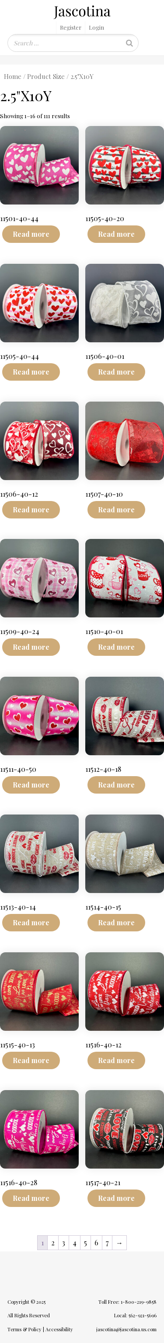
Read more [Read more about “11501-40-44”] (31, 234)
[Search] (129, 42)
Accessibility (59, 1329)
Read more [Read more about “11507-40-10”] (116, 509)
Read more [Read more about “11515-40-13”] (31, 1060)
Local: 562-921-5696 (135, 1315)
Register (70, 27)
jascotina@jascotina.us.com (126, 1329)
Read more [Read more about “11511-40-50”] (31, 784)
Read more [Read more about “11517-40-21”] (116, 1198)
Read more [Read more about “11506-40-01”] (116, 371)
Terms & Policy (24, 1329)
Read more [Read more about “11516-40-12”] (116, 1060)
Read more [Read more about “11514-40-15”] (116, 922)
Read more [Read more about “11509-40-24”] (31, 646)
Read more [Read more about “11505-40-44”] (31, 371)
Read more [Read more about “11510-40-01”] (116, 646)
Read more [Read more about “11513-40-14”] (31, 922)
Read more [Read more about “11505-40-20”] (116, 234)
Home (12, 76)
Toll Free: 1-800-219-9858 (127, 1302)
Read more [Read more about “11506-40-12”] (31, 509)
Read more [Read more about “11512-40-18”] (116, 784)
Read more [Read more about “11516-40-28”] (31, 1198)
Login (96, 27)
